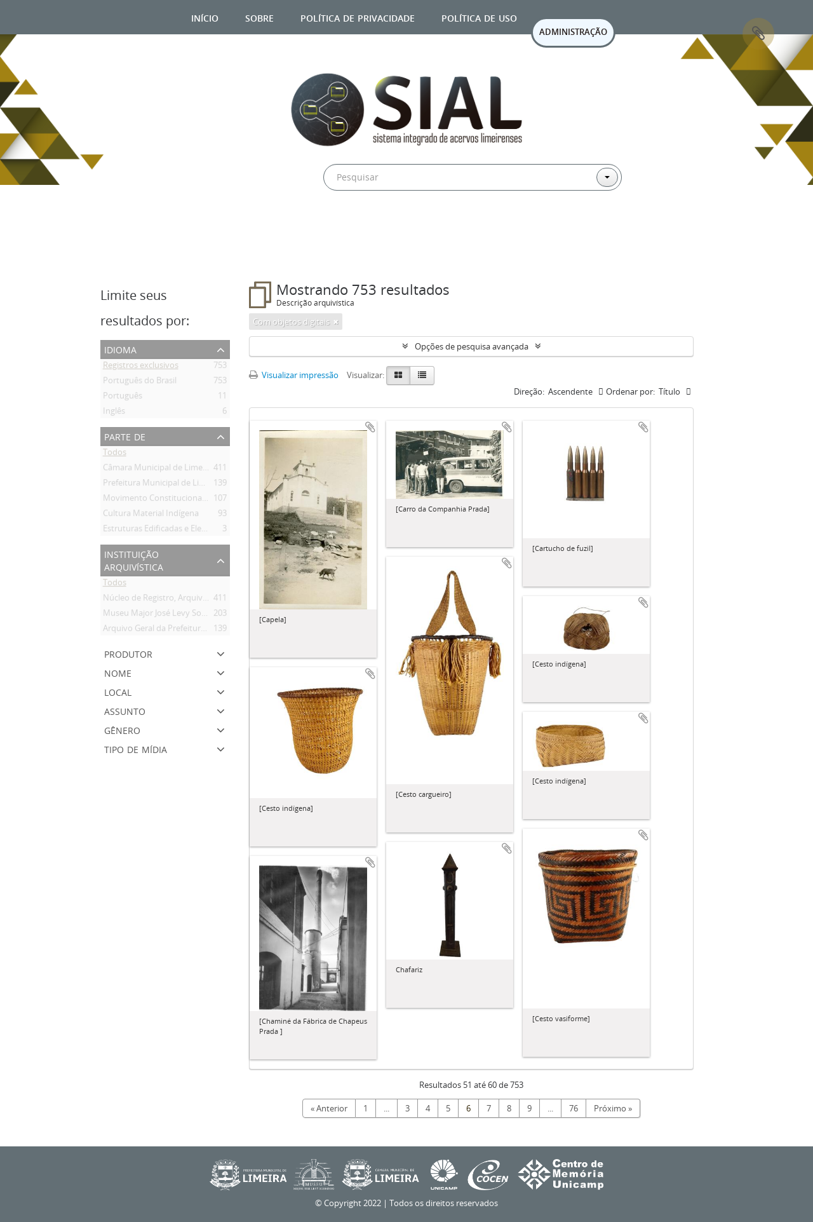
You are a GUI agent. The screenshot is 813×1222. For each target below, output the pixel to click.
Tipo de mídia (135, 748)
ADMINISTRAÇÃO (573, 31)
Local (117, 691)
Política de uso (479, 16)
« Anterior (329, 1108)
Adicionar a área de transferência (370, 427)
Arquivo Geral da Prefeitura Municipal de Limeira (194, 630)
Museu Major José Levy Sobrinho (165, 615)
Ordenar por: (630, 391)
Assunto (124, 710)
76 (573, 1108)
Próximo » (613, 1108)
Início (204, 16)
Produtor (128, 653)
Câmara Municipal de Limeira (157, 469)
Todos (114, 454)
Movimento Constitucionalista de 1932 (175, 500)
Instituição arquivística (133, 559)
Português (122, 398)
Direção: (529, 391)
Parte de (124, 435)
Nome (117, 672)
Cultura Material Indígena (151, 515)
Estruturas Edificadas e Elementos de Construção (195, 530)
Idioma (120, 348)
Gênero (122, 729)
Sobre (259, 16)
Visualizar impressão (294, 375)
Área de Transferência (758, 34)
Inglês (114, 413)
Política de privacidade (357, 16)
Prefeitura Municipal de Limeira (161, 485)
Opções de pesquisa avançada (471, 346)
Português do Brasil (140, 382)
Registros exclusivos (140, 367)
